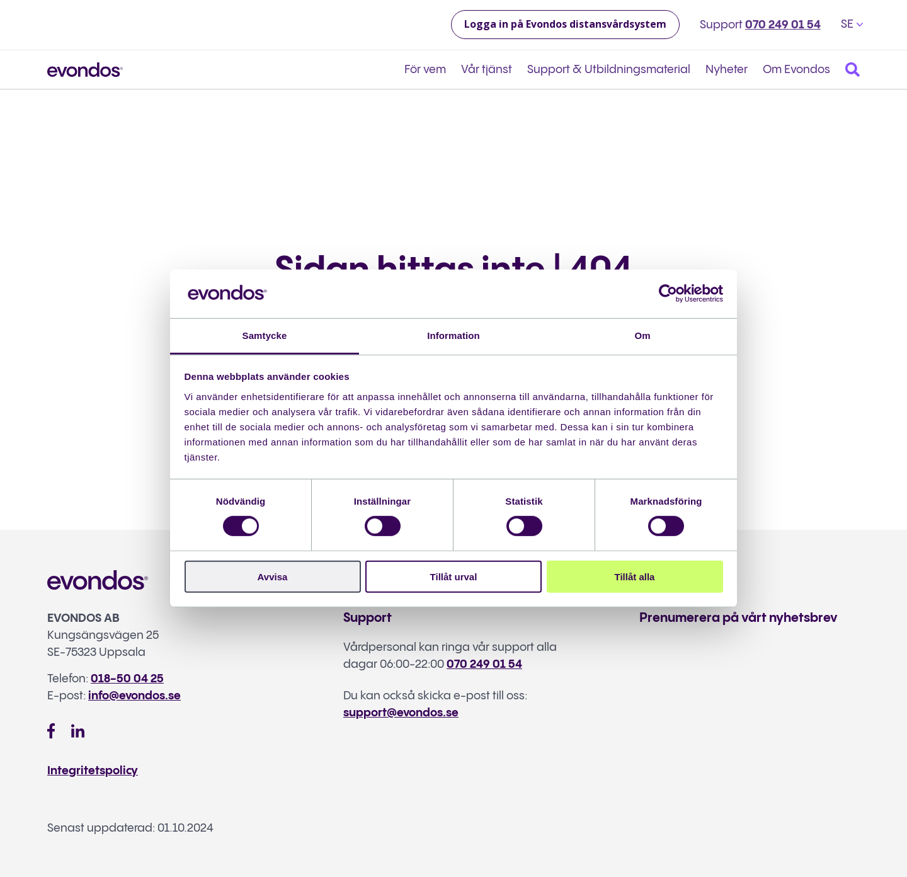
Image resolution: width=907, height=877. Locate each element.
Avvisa (273, 576)
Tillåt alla (635, 576)
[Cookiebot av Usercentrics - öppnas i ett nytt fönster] (668, 293)
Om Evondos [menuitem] (796, 70)
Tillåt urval (453, 576)
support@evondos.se (401, 713)
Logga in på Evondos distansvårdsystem (565, 24)
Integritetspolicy (92, 771)
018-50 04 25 (127, 679)
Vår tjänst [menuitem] (486, 70)
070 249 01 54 (783, 25)
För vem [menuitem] (425, 70)
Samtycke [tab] (264, 335)
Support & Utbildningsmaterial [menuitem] (608, 70)
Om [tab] (642, 335)
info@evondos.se (134, 696)
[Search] (852, 69)
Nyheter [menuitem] (726, 70)
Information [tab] (453, 335)
